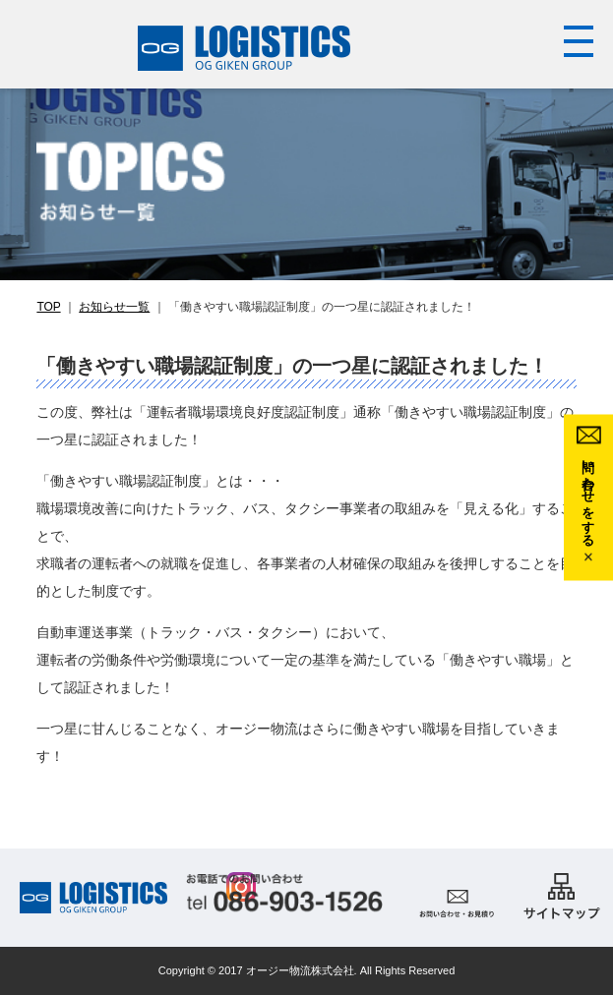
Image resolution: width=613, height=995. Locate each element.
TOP (48, 307)
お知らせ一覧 (114, 307)
